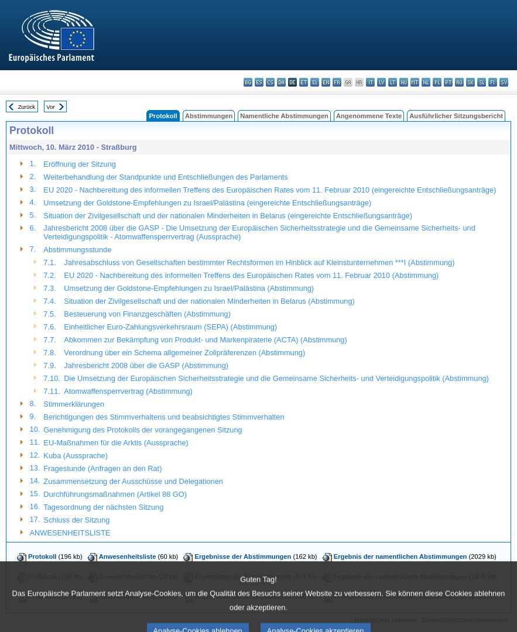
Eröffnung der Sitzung (79, 164)
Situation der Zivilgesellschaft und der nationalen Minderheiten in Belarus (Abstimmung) (209, 301)
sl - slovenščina (481, 82)
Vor (50, 107)
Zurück (26, 107)
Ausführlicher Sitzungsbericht (456, 115)
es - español (259, 82)
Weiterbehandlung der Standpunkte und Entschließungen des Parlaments (165, 177)
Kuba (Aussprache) (75, 455)
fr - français (337, 82)
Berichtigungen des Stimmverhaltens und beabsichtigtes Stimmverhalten (163, 417)
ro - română (459, 82)
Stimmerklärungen (73, 404)
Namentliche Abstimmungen (284, 115)
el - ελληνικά (314, 82)
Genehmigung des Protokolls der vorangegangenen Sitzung (142, 429)
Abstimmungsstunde (77, 249)
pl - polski (437, 82)
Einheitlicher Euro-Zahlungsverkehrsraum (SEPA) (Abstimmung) (170, 326)
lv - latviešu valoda (381, 82)
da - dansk (281, 82)
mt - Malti (414, 82)
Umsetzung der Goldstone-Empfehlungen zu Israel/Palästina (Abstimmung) (189, 288)
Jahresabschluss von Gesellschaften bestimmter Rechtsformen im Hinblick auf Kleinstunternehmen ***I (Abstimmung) (259, 262)
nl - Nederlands (426, 82)
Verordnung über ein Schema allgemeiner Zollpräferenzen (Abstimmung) (184, 352)
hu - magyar (403, 82)
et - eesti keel (303, 82)
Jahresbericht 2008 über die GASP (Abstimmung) (146, 365)
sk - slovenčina (470, 82)
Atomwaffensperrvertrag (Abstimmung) (128, 391)
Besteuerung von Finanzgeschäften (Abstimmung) (147, 314)
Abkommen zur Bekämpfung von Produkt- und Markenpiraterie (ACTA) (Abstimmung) (205, 339)
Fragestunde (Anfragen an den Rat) (102, 468)
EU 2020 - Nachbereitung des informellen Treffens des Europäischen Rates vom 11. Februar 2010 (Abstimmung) (251, 275)
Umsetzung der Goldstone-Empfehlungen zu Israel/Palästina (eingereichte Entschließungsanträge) (207, 202)
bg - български (248, 82)
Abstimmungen (208, 115)
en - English (325, 82)
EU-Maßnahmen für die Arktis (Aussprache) (116, 442)
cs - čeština (270, 82)
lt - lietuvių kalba (392, 82)
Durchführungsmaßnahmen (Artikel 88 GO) (115, 494)
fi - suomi (492, 82)
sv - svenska (503, 82)
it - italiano (370, 82)
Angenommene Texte (369, 115)
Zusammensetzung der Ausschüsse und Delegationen (133, 481)
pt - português (448, 82)
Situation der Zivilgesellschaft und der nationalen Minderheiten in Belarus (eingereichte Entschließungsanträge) (227, 215)
